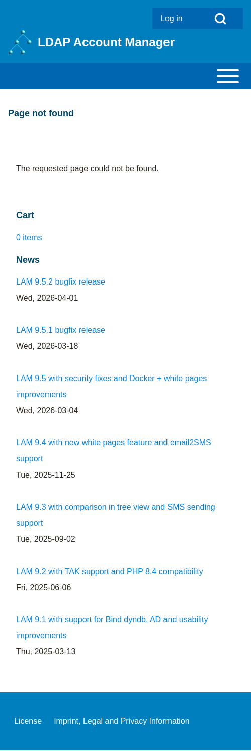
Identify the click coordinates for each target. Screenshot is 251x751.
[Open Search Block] (220, 18)
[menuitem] (175, 18)
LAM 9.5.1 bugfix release (60, 330)
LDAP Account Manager (106, 42)
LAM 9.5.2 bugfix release (60, 281)
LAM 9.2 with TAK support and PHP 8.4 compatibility (109, 571)
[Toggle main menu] (125, 76)
